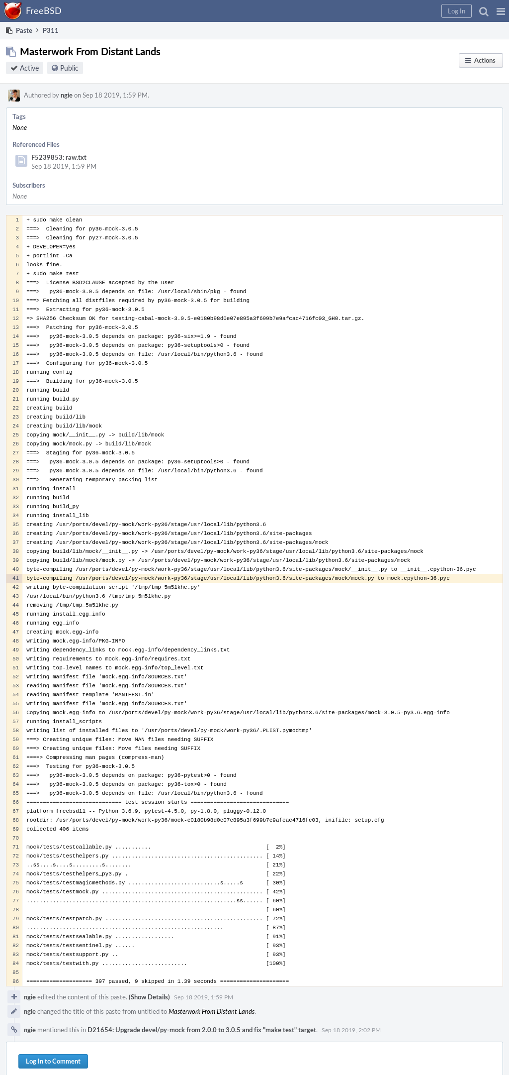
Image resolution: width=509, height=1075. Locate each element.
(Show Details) (149, 996)
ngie (67, 95)
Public (69, 68)
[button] (501, 11)
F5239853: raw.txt (58, 157)
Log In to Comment (53, 1061)
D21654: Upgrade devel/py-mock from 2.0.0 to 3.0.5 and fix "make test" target (201, 1029)
